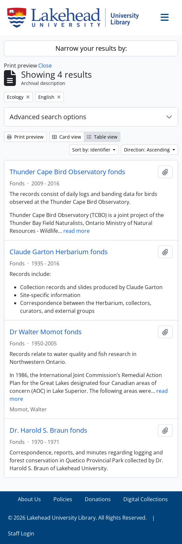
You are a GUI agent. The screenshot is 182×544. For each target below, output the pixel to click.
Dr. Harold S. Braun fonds (48, 430)
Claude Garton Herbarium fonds (59, 252)
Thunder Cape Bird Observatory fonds (67, 172)
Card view (66, 137)
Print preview (25, 137)
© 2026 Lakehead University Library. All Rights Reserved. (77, 517)
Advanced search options (48, 116)
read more (76, 230)
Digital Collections (145, 499)
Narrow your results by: (91, 48)
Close (45, 65)
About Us (29, 499)
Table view (102, 137)
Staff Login (21, 533)
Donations (98, 499)
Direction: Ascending (147, 150)
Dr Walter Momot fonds (46, 332)
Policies (62, 499)
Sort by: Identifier (92, 150)
